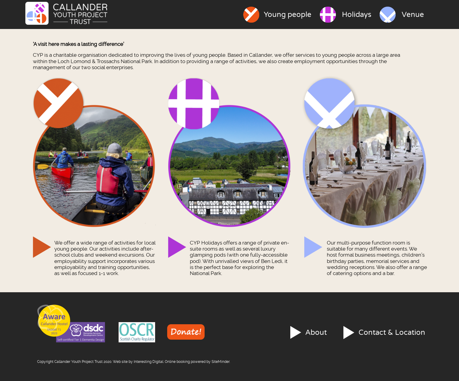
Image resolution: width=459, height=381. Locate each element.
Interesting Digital (148, 362)
